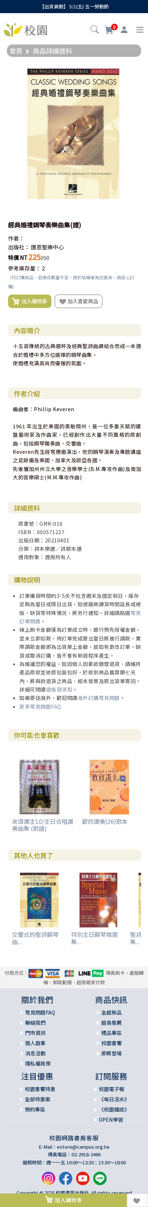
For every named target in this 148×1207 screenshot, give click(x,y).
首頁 (16, 50)
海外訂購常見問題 (99, 697)
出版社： (19, 247)
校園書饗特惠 (40, 1089)
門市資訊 (35, 1032)
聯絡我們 (35, 1022)
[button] (94, 30)
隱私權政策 (38, 1063)
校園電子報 (111, 1089)
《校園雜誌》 (114, 1109)
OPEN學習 (111, 1119)
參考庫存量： (24, 268)
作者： (16, 238)
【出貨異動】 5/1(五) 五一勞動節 (74, 6)
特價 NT (17, 257)
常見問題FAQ (40, 1012)
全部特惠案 (37, 1099)
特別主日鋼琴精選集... (94, 938)
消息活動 (35, 1053)
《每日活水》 (114, 1099)
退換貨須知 (59, 689)
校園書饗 (111, 1043)
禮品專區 (111, 1032)
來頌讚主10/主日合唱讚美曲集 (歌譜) (42, 825)
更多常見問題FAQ (40, 706)
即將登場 (111, 1053)
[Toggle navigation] (140, 29)
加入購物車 (29, 301)
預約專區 (35, 1109)
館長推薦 (111, 1022)
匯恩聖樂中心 (47, 247)
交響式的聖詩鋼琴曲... (35, 938)
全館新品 (111, 1012)
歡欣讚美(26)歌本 (105, 821)
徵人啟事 (35, 1043)
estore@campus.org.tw (83, 1146)
